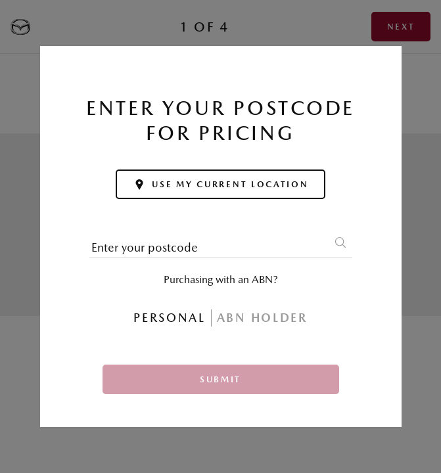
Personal (169, 318)
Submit (220, 379)
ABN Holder (262, 318)
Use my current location (220, 184)
